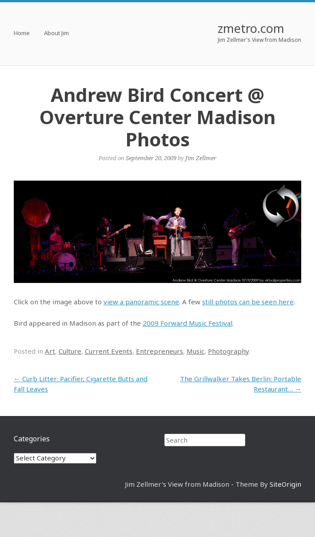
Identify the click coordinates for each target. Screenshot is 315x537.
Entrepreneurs (159, 351)
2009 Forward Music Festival (187, 323)
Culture (70, 351)
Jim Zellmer (200, 158)
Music (195, 351)
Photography (228, 351)
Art (50, 351)
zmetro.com (251, 28)
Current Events (108, 351)
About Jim (56, 33)
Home (22, 33)
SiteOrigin (285, 484)
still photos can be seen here (248, 301)
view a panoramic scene (141, 301)
